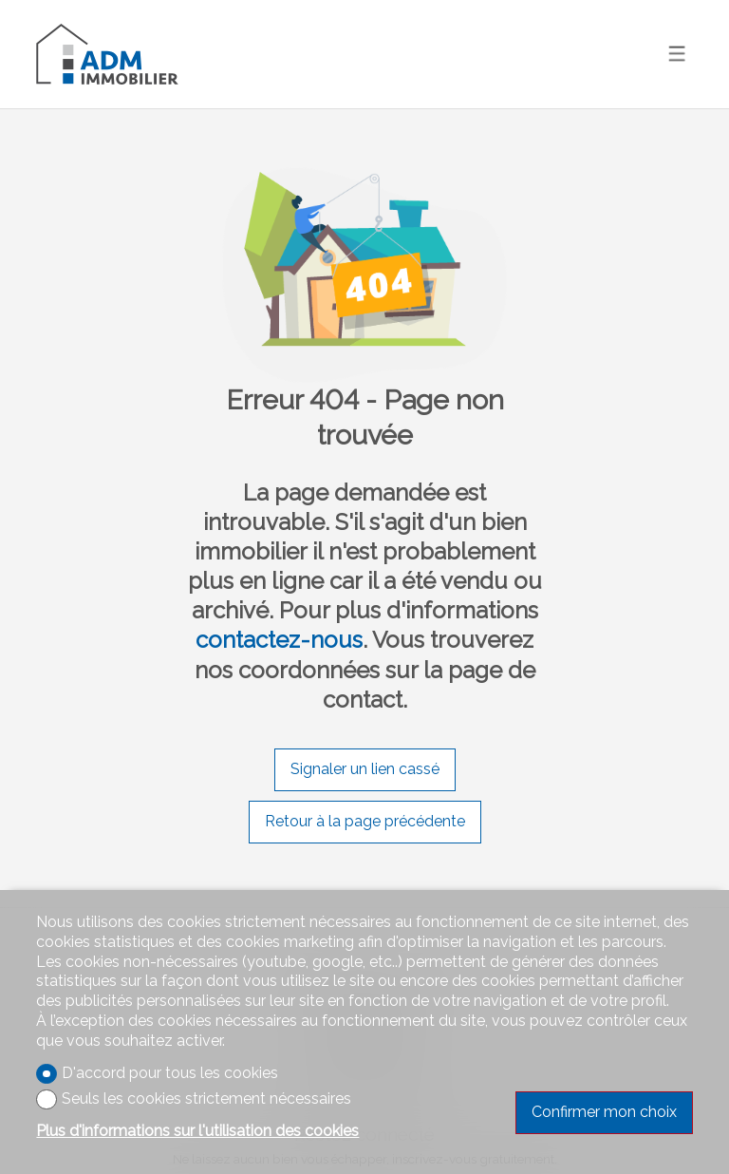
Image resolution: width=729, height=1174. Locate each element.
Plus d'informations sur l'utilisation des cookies (197, 1131)
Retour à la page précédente (365, 821)
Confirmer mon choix (604, 1112)
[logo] (107, 54)
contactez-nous (279, 639)
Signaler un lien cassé (364, 769)
